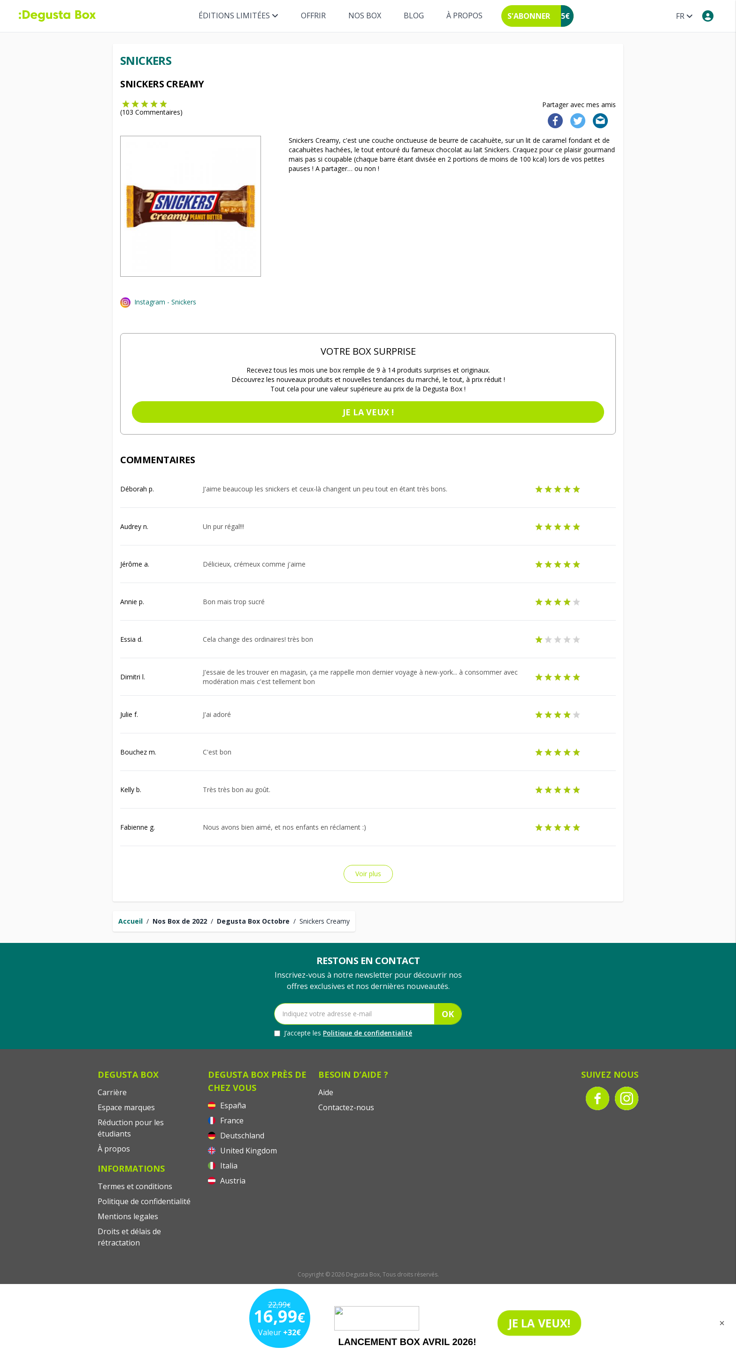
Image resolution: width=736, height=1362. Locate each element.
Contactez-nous (346, 1107)
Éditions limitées (238, 15)
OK (448, 1014)
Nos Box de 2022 (180, 921)
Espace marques (126, 1107)
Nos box (364, 15)
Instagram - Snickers (165, 301)
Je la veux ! (368, 412)
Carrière (112, 1092)
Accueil (130, 921)
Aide (325, 1092)
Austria (226, 1180)
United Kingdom (242, 1150)
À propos (464, 15)
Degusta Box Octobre (253, 921)
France (226, 1120)
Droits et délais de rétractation (129, 1237)
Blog (414, 15)
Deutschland (236, 1135)
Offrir (313, 15)
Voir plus (368, 873)
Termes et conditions (135, 1186)
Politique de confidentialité (367, 1032)
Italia (223, 1165)
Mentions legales (128, 1216)
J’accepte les (343, 1033)
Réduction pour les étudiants (131, 1128)
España (227, 1105)
